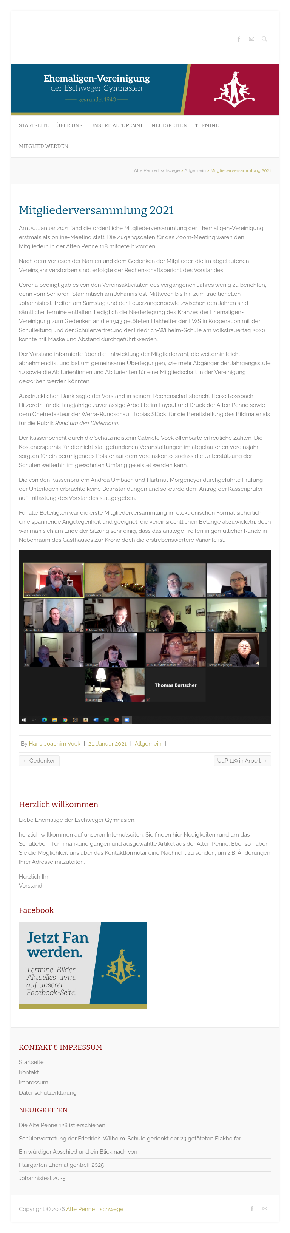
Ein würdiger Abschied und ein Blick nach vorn (79, 1151)
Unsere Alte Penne (117, 125)
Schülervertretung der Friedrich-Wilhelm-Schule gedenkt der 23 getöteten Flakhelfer (130, 1138)
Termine (207, 125)
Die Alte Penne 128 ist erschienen (62, 1125)
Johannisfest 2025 (42, 1178)
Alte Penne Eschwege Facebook (239, 39)
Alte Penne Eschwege (157, 170)
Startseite (34, 125)
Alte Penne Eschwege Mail (251, 39)
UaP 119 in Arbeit (243, 760)
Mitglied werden (43, 146)
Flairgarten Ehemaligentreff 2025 (61, 1165)
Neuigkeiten (169, 125)
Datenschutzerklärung (48, 1092)
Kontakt (29, 1072)
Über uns (69, 125)
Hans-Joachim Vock (54, 743)
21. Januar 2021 (107, 743)
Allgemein (195, 170)
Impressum (33, 1082)
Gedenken (39, 760)
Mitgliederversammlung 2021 (96, 210)
